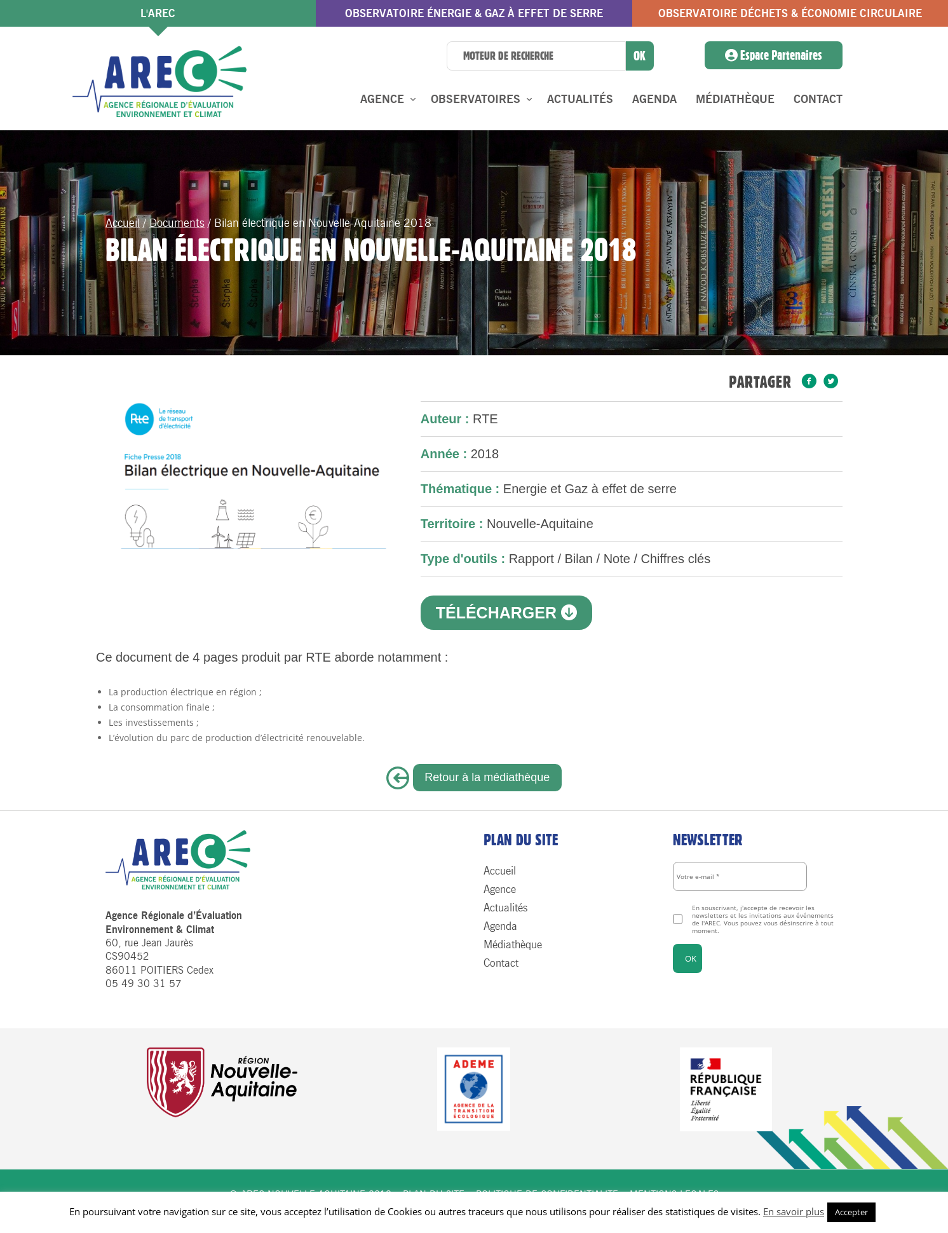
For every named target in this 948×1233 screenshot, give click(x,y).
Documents (177, 223)
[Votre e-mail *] (740, 876)
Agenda (654, 99)
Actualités (580, 99)
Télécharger (506, 613)
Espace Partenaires (773, 55)
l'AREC (157, 13)
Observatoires (475, 99)
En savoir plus (793, 1211)
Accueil (122, 223)
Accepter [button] (851, 1212)
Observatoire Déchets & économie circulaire (790, 13)
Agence (382, 99)
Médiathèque (735, 99)
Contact (818, 99)
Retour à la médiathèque (487, 777)
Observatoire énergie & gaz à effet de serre (474, 13)
